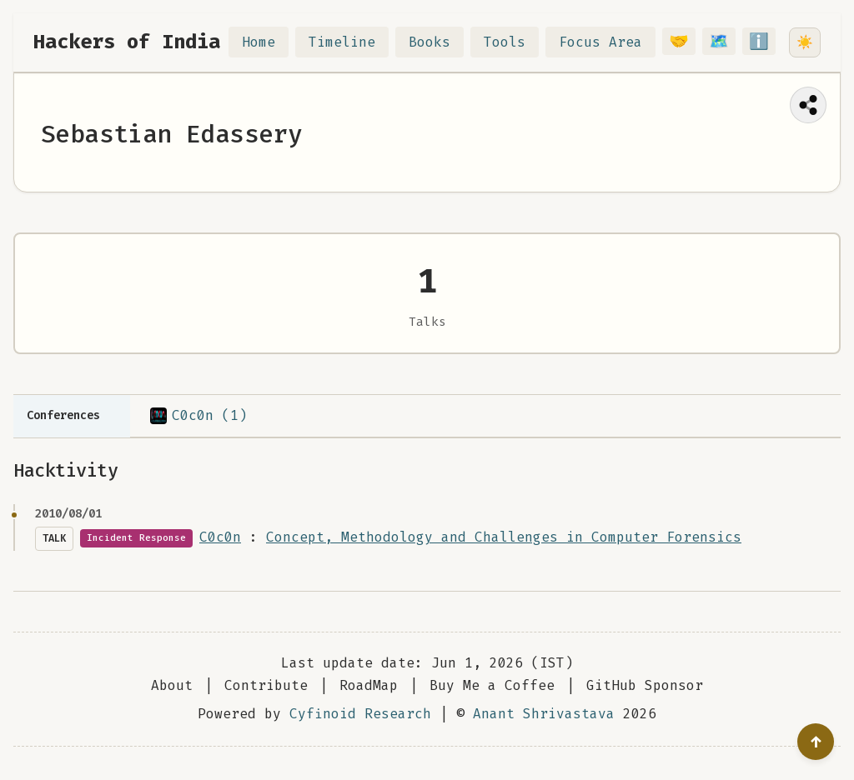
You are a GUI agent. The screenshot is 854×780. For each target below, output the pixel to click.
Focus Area (610, 42)
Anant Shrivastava (544, 713)
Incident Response (136, 538)
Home (268, 42)
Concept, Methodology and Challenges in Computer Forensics (503, 537)
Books (439, 42)
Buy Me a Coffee (492, 685)
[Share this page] (808, 105)
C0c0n (220, 537)
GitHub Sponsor (644, 685)
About (172, 685)
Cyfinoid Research (360, 713)
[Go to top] (815, 741)
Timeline (352, 42)
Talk (54, 538)
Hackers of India (126, 41)
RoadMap (368, 685)
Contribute (266, 685)
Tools (514, 42)
